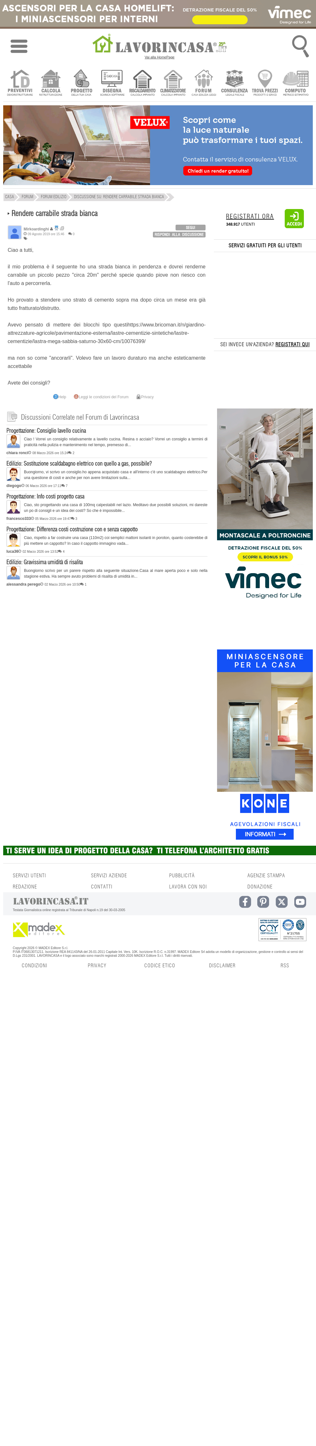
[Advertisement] (107, 638)
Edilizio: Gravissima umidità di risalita (44, 563)
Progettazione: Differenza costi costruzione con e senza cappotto (72, 530)
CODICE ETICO (159, 965)
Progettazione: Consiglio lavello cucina (46, 431)
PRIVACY (97, 965)
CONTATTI (101, 886)
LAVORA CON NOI (188, 886)
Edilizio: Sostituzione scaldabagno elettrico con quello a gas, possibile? (79, 464)
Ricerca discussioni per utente (62, 228)
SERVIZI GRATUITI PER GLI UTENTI (265, 245)
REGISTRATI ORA (250, 217)
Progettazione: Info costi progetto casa (45, 497)
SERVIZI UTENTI (29, 875)
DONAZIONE (260, 886)
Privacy (145, 397)
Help (59, 397)
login (191, 227)
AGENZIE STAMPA (266, 875)
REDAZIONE (25, 886)
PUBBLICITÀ (182, 875)
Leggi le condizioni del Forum (101, 397)
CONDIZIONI (34, 965)
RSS (285, 965)
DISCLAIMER (222, 965)
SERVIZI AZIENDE (109, 875)
